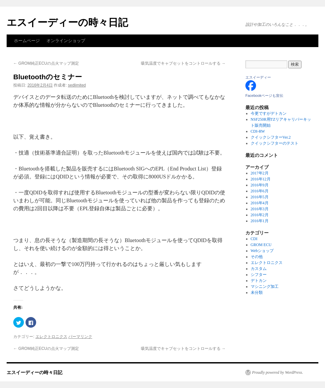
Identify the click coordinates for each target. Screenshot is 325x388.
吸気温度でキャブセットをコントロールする (183, 63)
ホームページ (27, 40)
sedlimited (77, 85)
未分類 (257, 292)
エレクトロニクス (51, 336)
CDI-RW (258, 131)
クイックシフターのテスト (274, 143)
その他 (257, 256)
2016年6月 (260, 191)
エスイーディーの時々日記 (67, 22)
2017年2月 (260, 173)
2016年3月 (260, 209)
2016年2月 (260, 215)
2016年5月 (260, 197)
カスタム (259, 268)
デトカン (259, 280)
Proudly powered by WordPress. (277, 372)
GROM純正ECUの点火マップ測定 (46, 63)
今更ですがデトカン (269, 113)
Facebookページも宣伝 (264, 95)
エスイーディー (258, 77)
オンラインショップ (65, 40)
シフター (259, 274)
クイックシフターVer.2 (271, 137)
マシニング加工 (265, 286)
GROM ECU (261, 244)
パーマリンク (80, 336)
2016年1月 (260, 221)
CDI (254, 238)
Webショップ (262, 250)
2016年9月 (260, 185)
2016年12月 (261, 179)
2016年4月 (260, 203)
